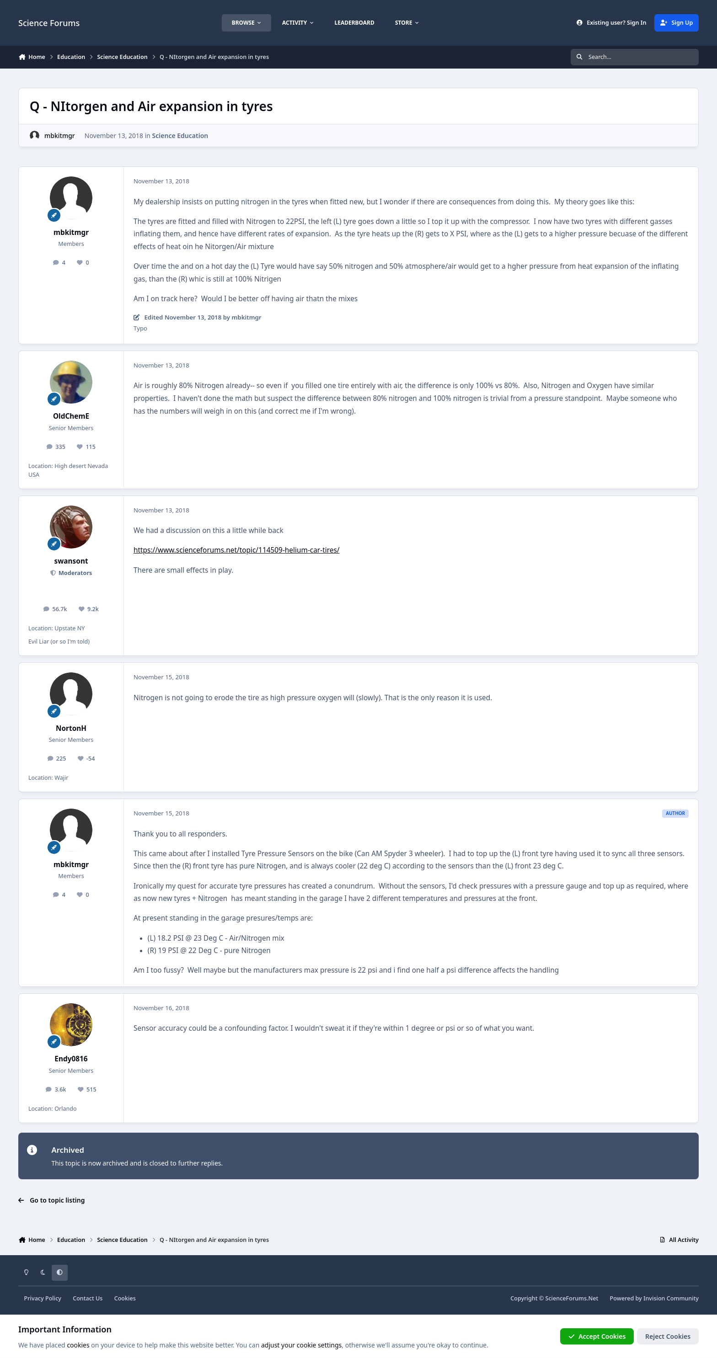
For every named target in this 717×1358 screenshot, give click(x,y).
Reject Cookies (667, 1336)
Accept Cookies (597, 1336)
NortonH (71, 728)
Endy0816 (70, 1059)
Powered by (654, 1298)
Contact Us (87, 1298)
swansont (71, 561)
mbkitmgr (59, 135)
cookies (78, 1345)
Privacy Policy (42, 1298)
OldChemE (71, 416)
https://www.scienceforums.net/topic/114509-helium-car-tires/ (237, 550)
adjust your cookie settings (301, 1345)
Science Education (180, 135)
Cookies (125, 1298)
